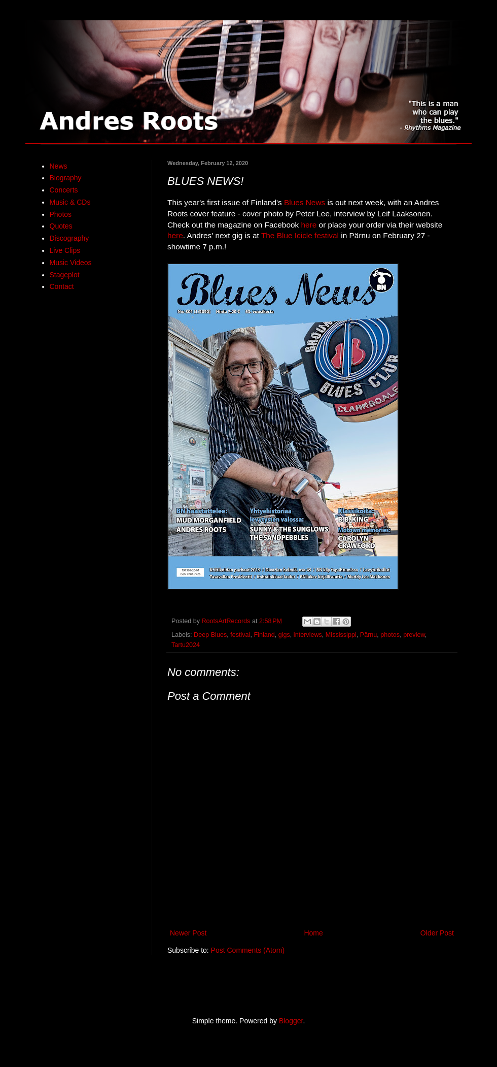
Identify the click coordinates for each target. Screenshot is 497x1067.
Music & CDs (70, 202)
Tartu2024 (185, 645)
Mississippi (341, 634)
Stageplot (65, 275)
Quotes (61, 226)
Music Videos (71, 262)
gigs (284, 634)
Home (313, 933)
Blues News (304, 202)
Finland (264, 634)
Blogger (291, 1021)
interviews (308, 634)
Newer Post (188, 933)
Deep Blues (210, 634)
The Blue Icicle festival (300, 235)
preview (414, 634)
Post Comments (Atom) (248, 950)
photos (390, 634)
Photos (61, 214)
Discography (69, 238)
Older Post (437, 933)
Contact (62, 286)
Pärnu (368, 634)
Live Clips (65, 250)
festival (240, 634)
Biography (66, 178)
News (58, 166)
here (309, 224)
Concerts (64, 190)
